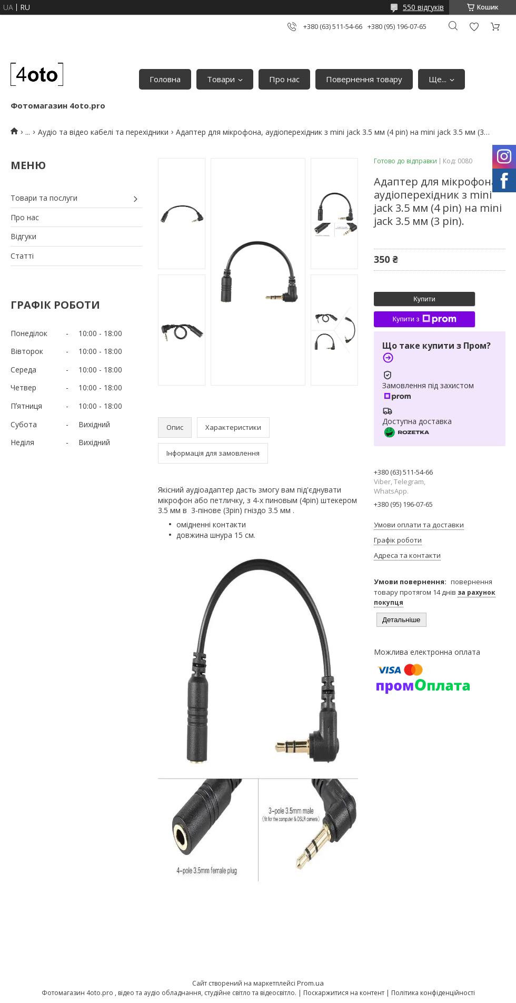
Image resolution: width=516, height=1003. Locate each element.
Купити (424, 299)
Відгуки (23, 236)
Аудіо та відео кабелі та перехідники (103, 132)
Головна (165, 79)
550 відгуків (423, 7)
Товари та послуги (44, 198)
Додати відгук (473, 26)
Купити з (424, 319)
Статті (22, 256)
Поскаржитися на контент (343, 992)
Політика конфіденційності (433, 992)
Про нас (284, 79)
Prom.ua (310, 983)
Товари (221, 79)
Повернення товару (364, 79)
